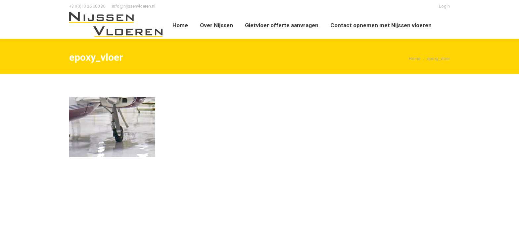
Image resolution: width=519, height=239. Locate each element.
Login (444, 6)
